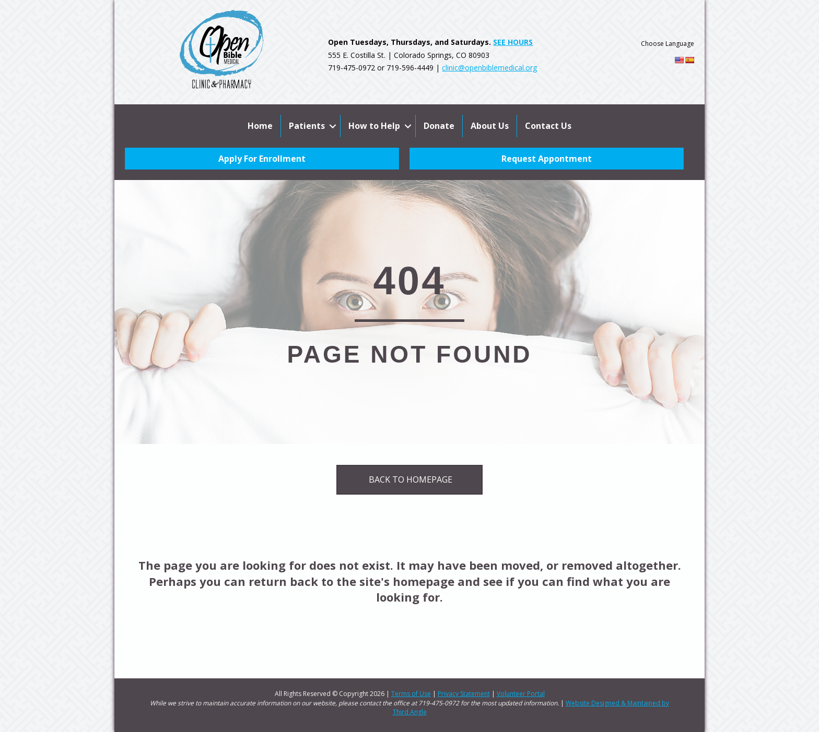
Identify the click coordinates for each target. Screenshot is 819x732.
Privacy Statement (464, 693)
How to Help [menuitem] (374, 125)
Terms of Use (411, 693)
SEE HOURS (513, 42)
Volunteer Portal (521, 693)
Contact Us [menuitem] (548, 125)
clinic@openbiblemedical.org (489, 68)
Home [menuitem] (260, 125)
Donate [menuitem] (439, 125)
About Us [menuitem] (490, 125)
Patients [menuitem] (307, 125)
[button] (332, 126)
